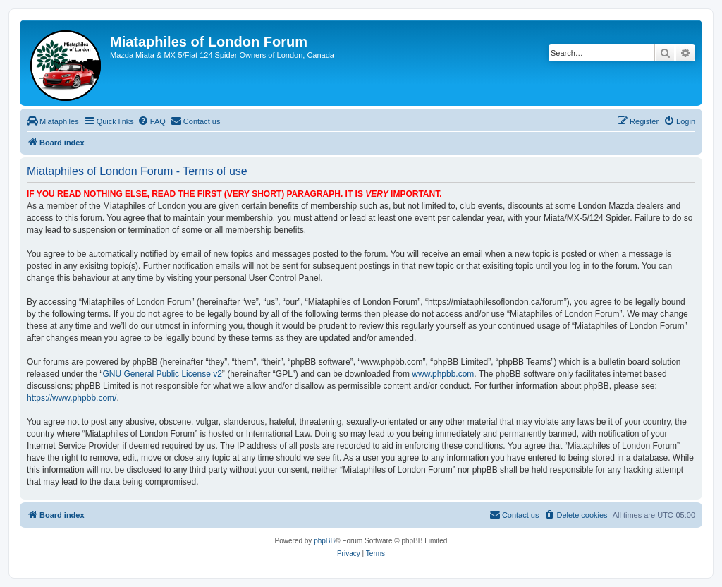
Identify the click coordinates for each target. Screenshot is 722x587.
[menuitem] (53, 121)
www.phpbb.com (443, 374)
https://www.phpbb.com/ (71, 398)
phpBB (324, 541)
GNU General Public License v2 (161, 374)
